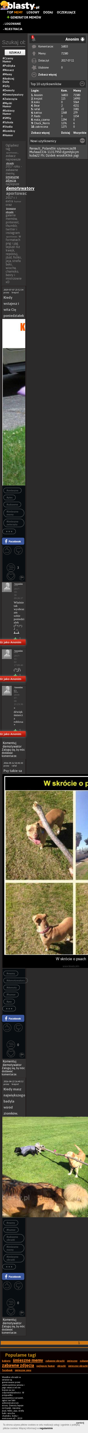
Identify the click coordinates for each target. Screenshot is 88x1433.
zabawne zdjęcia (18, 1365)
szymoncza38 (66, 148)
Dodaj (48, 12)
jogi (76, 155)
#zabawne (12, 504)
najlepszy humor (45, 1366)
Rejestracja (13, 29)
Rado (37, 116)
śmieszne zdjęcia (12, 178)
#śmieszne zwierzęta (12, 523)
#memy (10, 973)
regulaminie (46, 1428)
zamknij (80, 1422)
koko (37, 102)
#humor (10, 994)
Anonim (38, 95)
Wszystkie (79, 132)
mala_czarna (42, 119)
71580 (64, 53)
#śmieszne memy (12, 513)
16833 (64, 46)
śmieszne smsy (23, 1370)
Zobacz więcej (47, 74)
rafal (37, 109)
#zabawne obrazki (12, 1238)
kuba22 (34, 155)
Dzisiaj (65, 132)
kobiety (6, 1361)
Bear (37, 105)
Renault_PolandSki (42, 148)
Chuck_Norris (42, 123)
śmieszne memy (28, 1360)
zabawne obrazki (55, 1361)
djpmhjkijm (70, 152)
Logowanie (13, 23)
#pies (9, 497)
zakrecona (41, 126)
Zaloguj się (8, 749)
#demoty (11, 987)
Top (15, 12)
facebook (7, 1370)
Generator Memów (24, 17)
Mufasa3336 (38, 152)
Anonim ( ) (16, 689)
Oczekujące (66, 12)
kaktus (38, 112)
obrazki (10, 163)
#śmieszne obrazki (12, 1258)
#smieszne (12, 490)
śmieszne (72, 1361)
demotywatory (20, 188)
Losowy (33, 12)
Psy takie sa (13, 771)
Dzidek (51, 155)
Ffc (43, 155)
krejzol (38, 98)
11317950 (54, 152)
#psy (9, 1001)
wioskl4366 (64, 155)
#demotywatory (15, 980)
